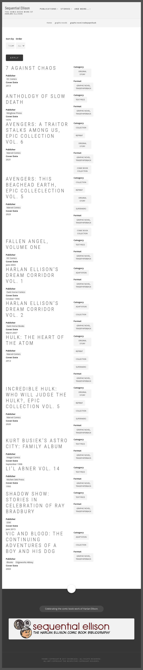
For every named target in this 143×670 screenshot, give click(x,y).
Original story (82, 73)
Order (19, 38)
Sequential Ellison (17, 8)
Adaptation (81, 272)
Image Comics (13, 457)
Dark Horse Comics (16, 292)
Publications (48, 9)
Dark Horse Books (15, 326)
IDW (9, 522)
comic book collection (82, 169)
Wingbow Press (14, 113)
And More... (82, 9)
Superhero (81, 208)
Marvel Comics (14, 152)
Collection (81, 127)
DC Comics (12, 79)
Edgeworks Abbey (24, 562)
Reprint (79, 135)
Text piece (80, 99)
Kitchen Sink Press (15, 479)
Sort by (10, 38)
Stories (65, 9)
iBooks (10, 562)
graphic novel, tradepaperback (83, 87)
